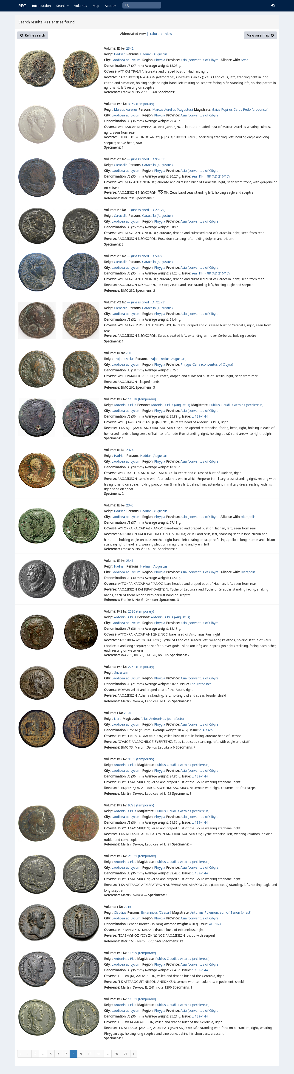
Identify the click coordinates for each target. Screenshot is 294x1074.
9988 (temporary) (141, 759)
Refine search (32, 35)
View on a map (260, 35)
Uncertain (121, 672)
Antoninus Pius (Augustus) (170, 405)
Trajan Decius (124, 358)
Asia (184, 60)
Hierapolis (248, 516)
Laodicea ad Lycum (126, 60)
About (110, 5)
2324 (129, 450)
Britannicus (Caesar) (156, 912)
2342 (129, 48)
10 (89, 1053)
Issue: (186, 176)
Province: (173, 60)
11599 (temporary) (142, 953)
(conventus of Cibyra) (204, 60)
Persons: (132, 54)
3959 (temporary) (141, 104)
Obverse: (110, 71)
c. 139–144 (200, 416)
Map (96, 5)
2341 (129, 560)
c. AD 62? (206, 730)
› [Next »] (133, 1053)
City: (107, 60)
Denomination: (115, 65)
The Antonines (201, 684)
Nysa (244, 60)
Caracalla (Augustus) (157, 165)
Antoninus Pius (125, 405)
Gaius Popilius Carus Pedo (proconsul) (240, 109)
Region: (147, 60)
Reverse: (110, 77)
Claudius (120, 912)
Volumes (80, 5)
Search (62, 5)
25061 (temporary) (142, 856)
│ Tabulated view (159, 33)
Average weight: (157, 65)
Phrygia (159, 60)
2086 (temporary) (141, 611)
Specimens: (166, 92)
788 (128, 353)
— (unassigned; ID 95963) (146, 159)
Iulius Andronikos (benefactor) (163, 718)
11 (99, 1053)
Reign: (108, 54)
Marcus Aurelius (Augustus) (172, 109)
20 (116, 1053)
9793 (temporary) (141, 805)
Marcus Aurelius (126, 109)
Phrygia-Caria (190, 364)
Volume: (110, 48)
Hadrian (119, 54)
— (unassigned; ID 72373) (146, 302)
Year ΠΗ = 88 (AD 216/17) (211, 176)
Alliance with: (230, 60)
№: (123, 48)
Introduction (41, 5)
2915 (127, 906)
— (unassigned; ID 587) (144, 256)
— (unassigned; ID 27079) (146, 210)
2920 (127, 713)
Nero (118, 718)
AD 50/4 (215, 924)
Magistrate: (202, 109)
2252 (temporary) (141, 666)
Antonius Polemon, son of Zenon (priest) (221, 912)
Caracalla (120, 165)
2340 (129, 505)
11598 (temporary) (142, 399)
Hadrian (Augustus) (154, 54)
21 (125, 1053)
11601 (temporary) (142, 999)
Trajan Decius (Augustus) (168, 358)
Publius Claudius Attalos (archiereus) (236, 405)
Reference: (112, 92)
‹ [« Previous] (20, 1053)
